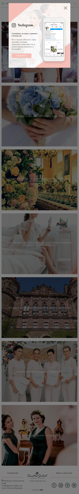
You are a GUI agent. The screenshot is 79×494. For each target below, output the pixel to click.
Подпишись (21, 56)
